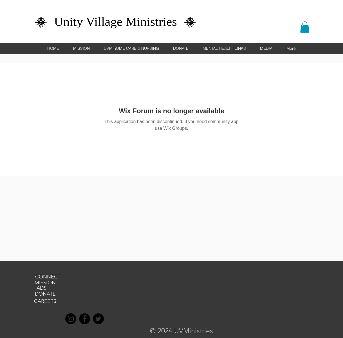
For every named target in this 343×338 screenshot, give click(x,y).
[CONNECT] (48, 277)
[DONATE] (45, 294)
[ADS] (42, 288)
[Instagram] (70, 318)
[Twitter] (98, 318)
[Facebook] (84, 318)
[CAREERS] (45, 301)
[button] (305, 27)
